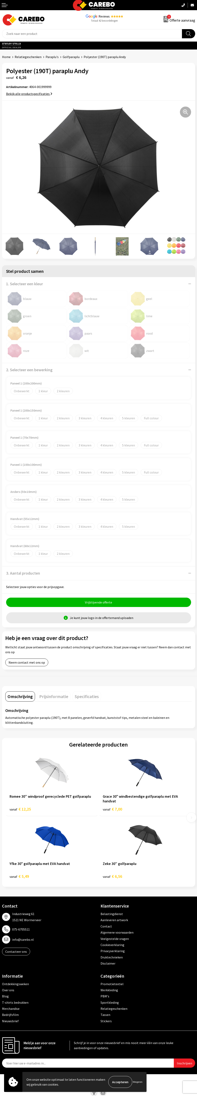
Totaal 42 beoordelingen (104, 20)
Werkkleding (109, 990)
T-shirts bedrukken (15, 1002)
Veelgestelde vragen (115, 939)
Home (6, 57)
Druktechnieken (112, 957)
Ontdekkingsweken (15, 984)
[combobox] (92, 33)
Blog (5, 996)
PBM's (105, 996)
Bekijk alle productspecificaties (29, 94)
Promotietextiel (112, 984)
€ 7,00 (112, 809)
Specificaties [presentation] (87, 696)
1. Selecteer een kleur (24, 283)
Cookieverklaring (112, 945)
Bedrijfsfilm (10, 1015)
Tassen (105, 1015)
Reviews (104, 16)
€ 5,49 (19, 876)
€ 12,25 (20, 809)
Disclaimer (108, 963)
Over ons (8, 990)
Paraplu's (52, 57)
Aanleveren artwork (114, 920)
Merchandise (11, 1009)
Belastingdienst (112, 914)
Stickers (106, 1021)
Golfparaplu (71, 57)
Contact (106, 926)
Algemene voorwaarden (117, 932)
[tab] (20, 696)
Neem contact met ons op (27, 662)
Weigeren (137, 1081)
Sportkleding (110, 1002)
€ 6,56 (112, 876)
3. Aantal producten (23, 573)
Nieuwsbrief (10, 1021)
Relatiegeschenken (28, 57)
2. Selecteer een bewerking (29, 369)
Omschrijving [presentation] (20, 696)
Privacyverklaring (113, 951)
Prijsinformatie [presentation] (53, 696)
